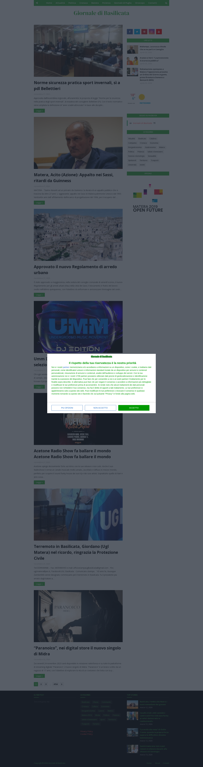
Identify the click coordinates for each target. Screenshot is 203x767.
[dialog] (101, 383)
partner (66, 367)
